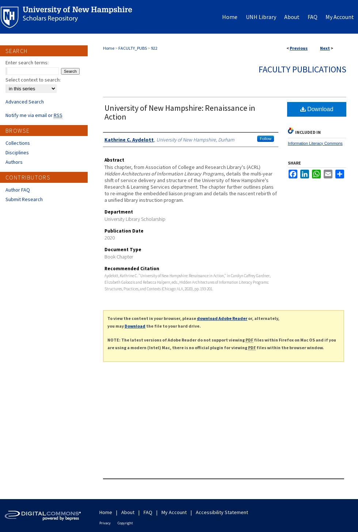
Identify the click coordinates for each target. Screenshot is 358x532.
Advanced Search (24, 101)
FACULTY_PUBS (132, 48)
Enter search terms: (27, 62)
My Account (174, 512)
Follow (265, 138)
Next (325, 48)
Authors (14, 162)
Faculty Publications (302, 69)
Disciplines (17, 152)
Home (108, 48)
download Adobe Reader (222, 318)
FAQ (148, 512)
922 (154, 48)
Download (317, 109)
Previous (299, 48)
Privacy (105, 523)
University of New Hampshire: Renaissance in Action (179, 112)
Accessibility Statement (222, 512)
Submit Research (24, 199)
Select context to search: (33, 79)
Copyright (125, 523)
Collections (17, 143)
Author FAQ (17, 189)
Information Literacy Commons (315, 143)
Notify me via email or (33, 115)
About (127, 512)
